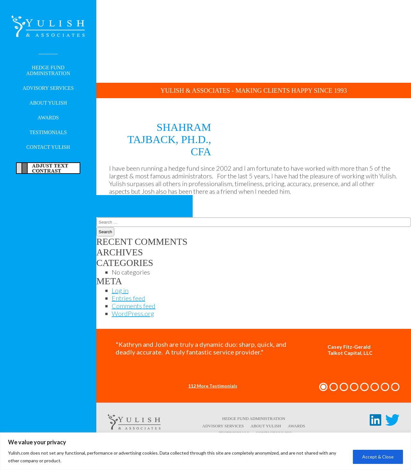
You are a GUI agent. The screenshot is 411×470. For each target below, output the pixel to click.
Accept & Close (378, 456)
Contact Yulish (48, 147)
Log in (120, 290)
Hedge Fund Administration (48, 70)
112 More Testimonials (212, 386)
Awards (48, 117)
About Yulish (48, 103)
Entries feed (128, 298)
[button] (323, 387)
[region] (205, 451)
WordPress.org (133, 313)
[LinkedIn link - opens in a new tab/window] (375, 423)
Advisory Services (48, 88)
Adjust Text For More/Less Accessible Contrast (48, 168)
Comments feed (133, 306)
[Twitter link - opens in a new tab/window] (392, 423)
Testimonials (48, 132)
